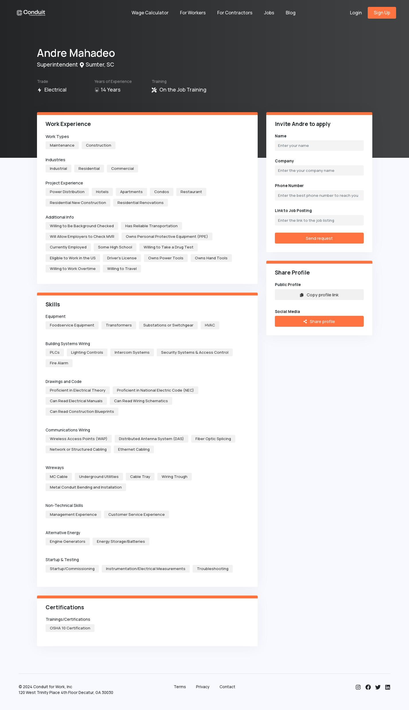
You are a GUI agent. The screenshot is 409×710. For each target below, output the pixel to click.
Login (356, 12)
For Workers (193, 12)
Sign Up (382, 12)
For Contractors (235, 12)
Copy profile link (319, 294)
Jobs (269, 12)
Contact (227, 686)
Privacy (203, 686)
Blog (291, 12)
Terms (180, 686)
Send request (319, 238)
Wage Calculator (150, 12)
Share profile (319, 321)
